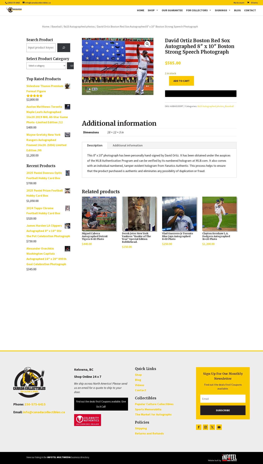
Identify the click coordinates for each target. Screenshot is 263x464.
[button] (147, 44)
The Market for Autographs (153, 414)
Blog (237, 10)
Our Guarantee (172, 10)
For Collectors (198, 10)
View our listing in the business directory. (58, 457)
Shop (153, 10)
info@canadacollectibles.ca (44, 412)
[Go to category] (70, 65)
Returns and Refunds (149, 433)
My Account (239, 3)
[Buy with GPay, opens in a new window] (201, 93)
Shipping (141, 428)
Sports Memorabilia (148, 409)
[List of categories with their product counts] (46, 65)
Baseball (56, 26)
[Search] (63, 47)
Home (140, 10)
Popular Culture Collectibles (154, 404)
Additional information (128, 145)
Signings (223, 10)
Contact (250, 10)
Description (94, 145)
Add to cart (181, 80)
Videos (139, 385)
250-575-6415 (35, 404)
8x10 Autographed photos (79, 26)
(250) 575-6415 (13, 2)
